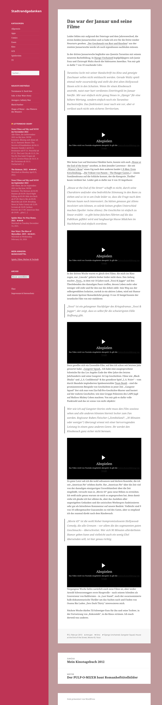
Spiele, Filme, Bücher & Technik (25, 259)
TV (12, 60)
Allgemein (15, 29)
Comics (14, 38)
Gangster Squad (92, 368)
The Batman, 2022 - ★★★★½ (24, 169)
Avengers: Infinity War (21, 100)
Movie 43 (91, 637)
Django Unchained (103, 57)
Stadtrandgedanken (26, 11)
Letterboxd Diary (23, 124)
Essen (13, 42)
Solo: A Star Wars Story (21, 95)
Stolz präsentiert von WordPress (81, 699)
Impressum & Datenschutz (22, 293)
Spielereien (16, 55)
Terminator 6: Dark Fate (21, 91)
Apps (13, 33)
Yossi (78, 280)
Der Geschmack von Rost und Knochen (107, 43)
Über (13, 289)
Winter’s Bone (75, 169)
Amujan (89, 635)
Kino (13, 46)
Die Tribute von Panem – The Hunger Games (106, 172)
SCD (13, 51)
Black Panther (17, 104)
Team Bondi (121, 383)
